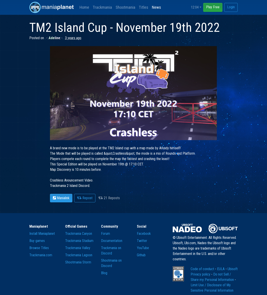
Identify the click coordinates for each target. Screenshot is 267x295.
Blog (104, 273)
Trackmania (102, 7)
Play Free (213, 7)
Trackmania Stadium (79, 241)
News (156, 7)
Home (84, 7)
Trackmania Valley (77, 248)
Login (231, 7)
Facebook (144, 233)
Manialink (61, 198)
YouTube (143, 248)
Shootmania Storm (78, 262)
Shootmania (125, 7)
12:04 (195, 7)
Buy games (37, 241)
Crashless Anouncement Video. (71, 180)
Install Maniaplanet (42, 233)
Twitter (142, 241)
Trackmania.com (40, 255)
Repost (85, 198)
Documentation (111, 241)
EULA (221, 269)
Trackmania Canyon (78, 233)
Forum (105, 233)
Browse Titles (39, 248)
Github (141, 255)
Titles (143, 7)
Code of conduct (203, 269)
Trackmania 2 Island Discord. (70, 186)
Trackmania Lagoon (78, 255)
